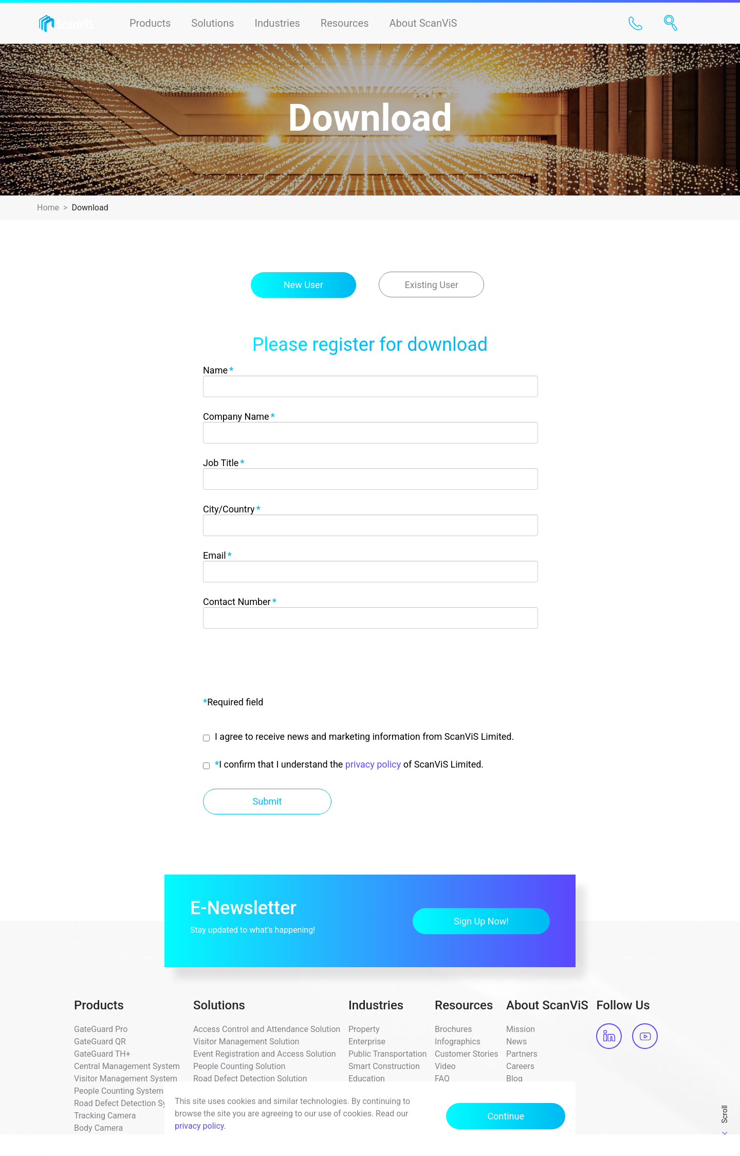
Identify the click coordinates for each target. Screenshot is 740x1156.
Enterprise (366, 1041)
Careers (520, 1066)
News (516, 1041)
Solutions (212, 23)
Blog (514, 1078)
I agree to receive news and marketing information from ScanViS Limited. (364, 736)
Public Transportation (387, 1054)
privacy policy (373, 764)
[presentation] (281, 663)
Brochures (453, 1029)
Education (366, 1078)
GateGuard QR (100, 1041)
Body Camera (98, 1128)
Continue (515, 1116)
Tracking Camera (105, 1116)
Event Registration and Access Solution (264, 1054)
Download (89, 207)
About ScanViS (423, 23)
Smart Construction (384, 1066)
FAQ (442, 1078)
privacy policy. (200, 1126)
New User (303, 284)
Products (150, 23)
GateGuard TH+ (102, 1054)
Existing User (431, 284)
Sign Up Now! (491, 921)
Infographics (457, 1041)
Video (445, 1066)
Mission (520, 1029)
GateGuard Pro (101, 1029)
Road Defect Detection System (129, 1103)
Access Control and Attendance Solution (266, 1029)
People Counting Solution (239, 1066)
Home (48, 207)
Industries (277, 23)
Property (364, 1029)
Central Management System (127, 1066)
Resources (345, 23)
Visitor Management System (125, 1078)
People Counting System (118, 1091)
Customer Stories (466, 1054)
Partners (522, 1054)
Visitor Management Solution (246, 1041)
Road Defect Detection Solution (250, 1078)
